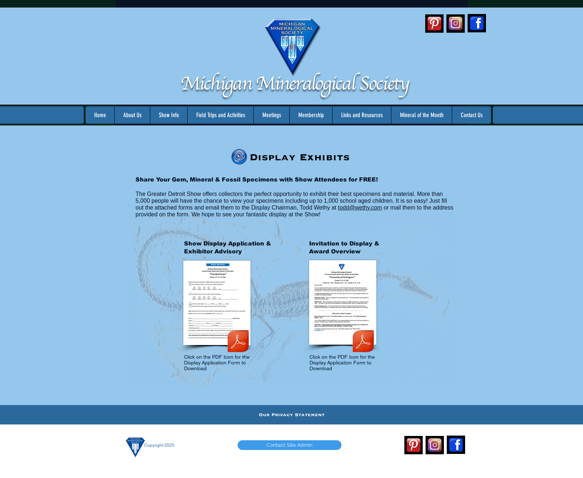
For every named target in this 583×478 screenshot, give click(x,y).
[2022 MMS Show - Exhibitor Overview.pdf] (363, 342)
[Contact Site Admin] (289, 445)
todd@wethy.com (360, 207)
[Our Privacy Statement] (291, 414)
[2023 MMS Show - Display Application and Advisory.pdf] (238, 342)
